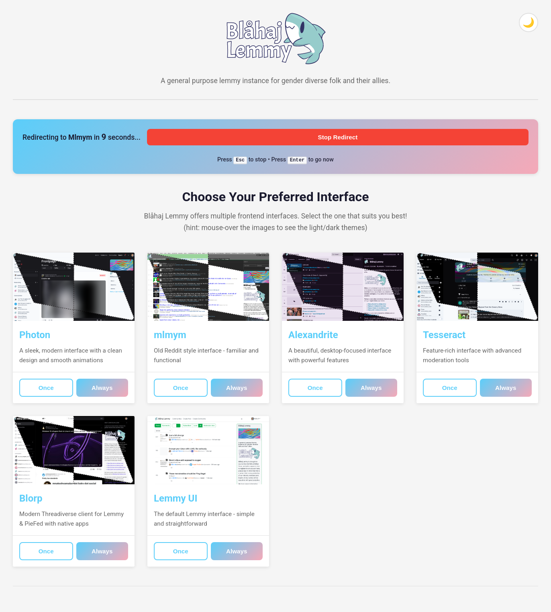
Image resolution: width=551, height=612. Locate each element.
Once (46, 387)
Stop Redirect (338, 137)
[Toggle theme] (528, 22)
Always (102, 387)
